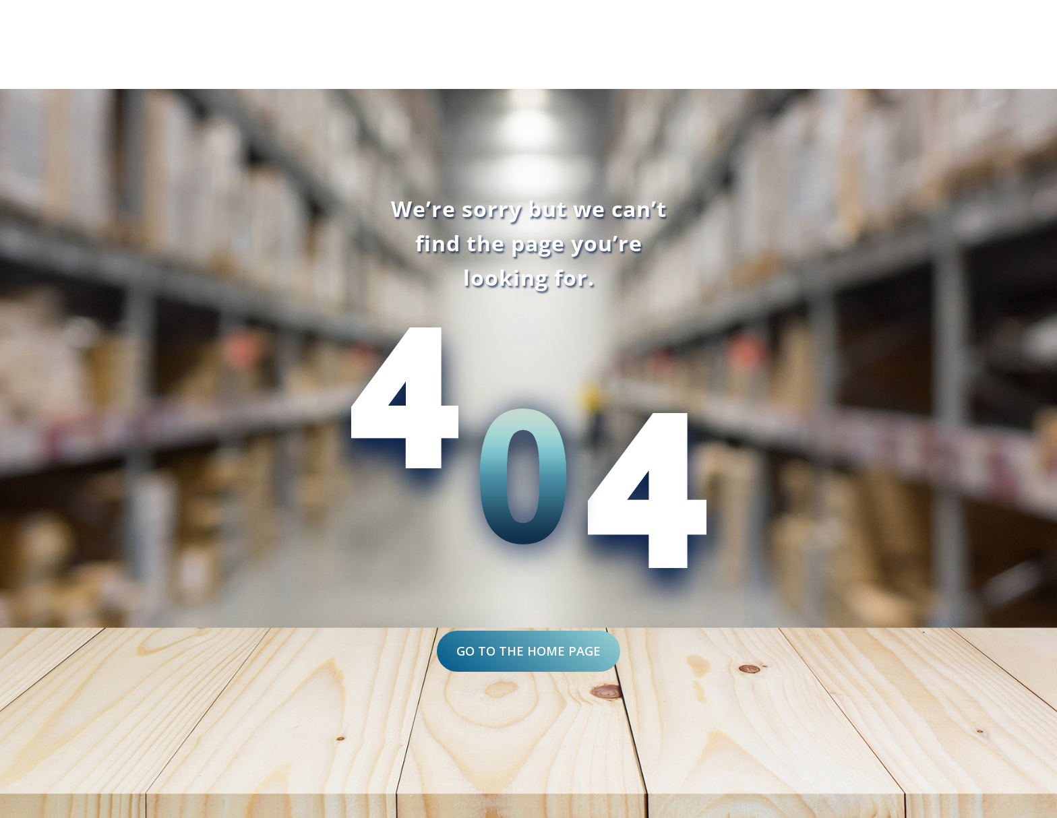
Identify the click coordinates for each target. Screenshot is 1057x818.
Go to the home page (528, 651)
